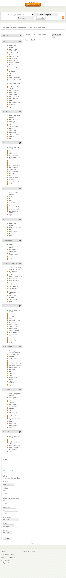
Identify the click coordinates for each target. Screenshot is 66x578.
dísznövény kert (13, 324)
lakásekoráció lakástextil (13, 335)
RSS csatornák (5, 560)
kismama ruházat (14, 134)
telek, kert (12, 202)
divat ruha (5, 143)
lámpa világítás (13, 340)
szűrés (7, 538)
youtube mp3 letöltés (29, 551)
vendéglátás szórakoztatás (13, 424)
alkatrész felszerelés (15, 227)
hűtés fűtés (12, 322)
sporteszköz (12, 369)
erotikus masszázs (14, 445)
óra (10, 175)
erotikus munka (13, 60)
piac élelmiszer (13, 257)
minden (7, 471)
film (10, 371)
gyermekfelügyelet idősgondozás (14, 405)
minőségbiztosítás (14, 102)
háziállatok (12, 356)
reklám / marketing (14, 96)
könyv (10, 375)
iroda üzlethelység (14, 207)
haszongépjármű (13, 231)
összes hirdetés (7, 27)
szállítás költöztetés (15, 416)
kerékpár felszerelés (15, 365)
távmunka (12, 104)
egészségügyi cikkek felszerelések (15, 329)
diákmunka (12, 100)
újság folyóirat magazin (13, 378)
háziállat (11, 408)
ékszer (11, 151)
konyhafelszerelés (14, 326)
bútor (10, 318)
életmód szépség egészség (14, 398)
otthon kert (6, 306)
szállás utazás (13, 359)
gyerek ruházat (13, 167)
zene (10, 373)
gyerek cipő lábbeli (14, 165)
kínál (4, 472)
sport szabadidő (7, 346)
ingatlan (5, 188)
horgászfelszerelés (14, 367)
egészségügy (13, 58)
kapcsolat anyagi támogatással (14, 448)
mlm (10, 75)
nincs (14, 478)
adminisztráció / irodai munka (13, 49)
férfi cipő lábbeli (13, 155)
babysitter (12, 136)
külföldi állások (13, 73)
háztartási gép (13, 278)
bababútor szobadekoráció (13, 125)
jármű (35, 27)
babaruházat (12, 132)
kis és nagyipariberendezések (15, 275)
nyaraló (11, 200)
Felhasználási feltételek (7, 554)
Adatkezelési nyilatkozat (8, 557)
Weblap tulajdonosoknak (8, 563)
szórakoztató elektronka (12, 289)
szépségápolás (13, 177)
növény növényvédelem (13, 253)
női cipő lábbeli (13, 171)
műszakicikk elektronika (10, 263)
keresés (41, 18)
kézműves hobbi (13, 354)
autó (39, 27)
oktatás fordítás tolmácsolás (13, 413)
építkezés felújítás (14, 320)
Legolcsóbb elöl (56, 35)
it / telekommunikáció (14, 67)
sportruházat (12, 161)
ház (10, 198)
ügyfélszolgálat (13, 90)
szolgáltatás (6, 389)
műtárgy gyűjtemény (15, 363)
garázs (11, 205)
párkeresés (12, 440)
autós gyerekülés (14, 119)
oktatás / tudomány (14, 77)
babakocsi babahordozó (12, 129)
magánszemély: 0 (43, 34)
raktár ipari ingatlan (14, 209)
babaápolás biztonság (12, 122)
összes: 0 (28, 34)
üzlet (10, 421)
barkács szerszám (14, 314)
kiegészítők (12, 169)
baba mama (6, 111)
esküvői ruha (12, 153)
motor (10, 233)
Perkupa (30, 27)
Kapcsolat (4, 551)
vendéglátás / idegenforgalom (13, 93)
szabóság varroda (14, 182)
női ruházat (12, 173)
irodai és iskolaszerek (12, 382)
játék (10, 361)
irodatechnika (13, 299)
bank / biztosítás (14, 56)
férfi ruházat (12, 163)
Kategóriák (5, 35)
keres (14, 471)
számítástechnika (14, 286)
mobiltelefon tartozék (12, 296)
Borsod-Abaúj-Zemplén (19, 27)
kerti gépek (12, 316)
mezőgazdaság (7, 240)
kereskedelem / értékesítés (13, 70)
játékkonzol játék (14, 280)
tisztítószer (12, 338)
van (19, 478)
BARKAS (44, 27)
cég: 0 (34, 34)
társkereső (6, 432)
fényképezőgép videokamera (13, 272)
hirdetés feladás (33, 5)
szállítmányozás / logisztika (14, 87)
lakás (10, 196)
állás (4, 41)
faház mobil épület (14, 332)
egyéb (10, 107)
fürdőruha (11, 180)
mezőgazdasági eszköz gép (13, 250)
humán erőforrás (13, 98)
